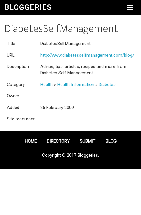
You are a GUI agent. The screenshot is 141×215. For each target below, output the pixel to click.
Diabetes (107, 84)
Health (46, 84)
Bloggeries (28, 7)
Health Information (75, 84)
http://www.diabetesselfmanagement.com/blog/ (87, 55)
